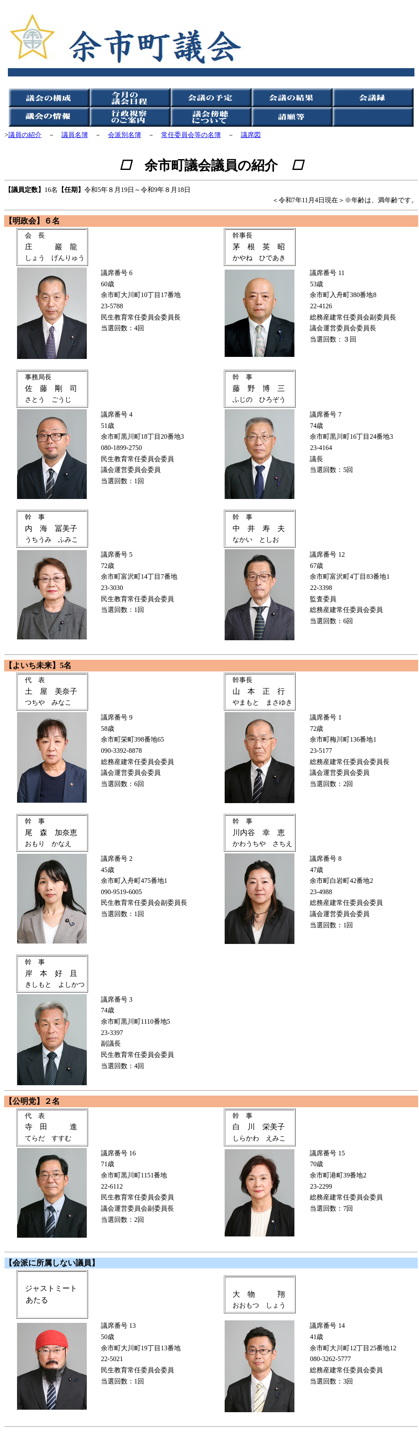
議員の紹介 (25, 134)
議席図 (251, 134)
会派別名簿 (124, 134)
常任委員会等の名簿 (191, 134)
